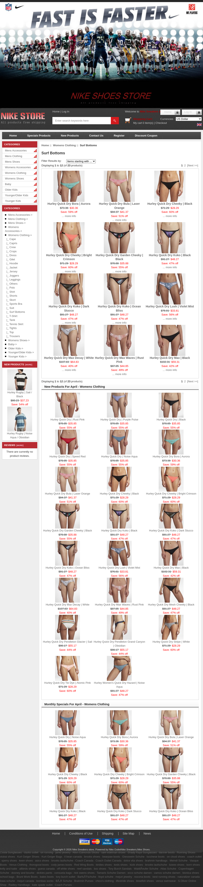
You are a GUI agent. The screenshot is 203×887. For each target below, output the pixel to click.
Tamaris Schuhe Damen (111, 872)
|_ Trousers (12, 336)
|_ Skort (10, 299)
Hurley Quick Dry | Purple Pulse (119, 419)
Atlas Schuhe (168, 868)
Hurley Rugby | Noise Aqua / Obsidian (20, 436)
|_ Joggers (12, 275)
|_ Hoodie (11, 263)
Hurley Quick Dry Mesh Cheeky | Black (171, 604)
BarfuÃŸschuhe (86, 876)
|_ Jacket (11, 267)
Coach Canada (84, 860)
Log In (65, 111)
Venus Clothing (18, 864)
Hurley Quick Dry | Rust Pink (68, 419)
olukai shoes (7, 856)
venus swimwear (166, 880)
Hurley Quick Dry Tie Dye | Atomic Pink (67, 682)
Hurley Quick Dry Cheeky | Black (169, 203)
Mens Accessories (16, 150)
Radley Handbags (19, 884)
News (147, 833)
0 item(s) (148, 122)
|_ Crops (11, 251)
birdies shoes (104, 864)
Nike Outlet (115, 849)
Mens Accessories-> (20, 214)
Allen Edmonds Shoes (85, 852)
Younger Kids (13, 200)
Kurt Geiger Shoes (28, 856)
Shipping (108, 833)
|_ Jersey (11, 271)
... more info (69, 216)
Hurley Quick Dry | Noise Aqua (119, 456)
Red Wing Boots (84, 864)
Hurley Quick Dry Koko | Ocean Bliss (67, 567)
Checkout (161, 122)
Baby (8, 184)
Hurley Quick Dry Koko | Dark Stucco (171, 530)
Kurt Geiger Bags (51, 856)
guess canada (46, 868)
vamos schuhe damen (167, 872)
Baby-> (12, 344)
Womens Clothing (15, 172)
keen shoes (26, 860)
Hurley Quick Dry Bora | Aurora (68, 203)
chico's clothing (104, 880)
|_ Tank (10, 320)
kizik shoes (136, 864)
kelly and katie (8, 868)
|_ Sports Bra (13, 303)
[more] (28, 365)
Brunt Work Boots (27, 876)
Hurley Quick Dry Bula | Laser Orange (67, 493)
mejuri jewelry (124, 876)
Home (56, 111)
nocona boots (142, 876)
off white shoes (66, 868)
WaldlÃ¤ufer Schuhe (146, 868)
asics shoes (42, 860)
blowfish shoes (145, 880)
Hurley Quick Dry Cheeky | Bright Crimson (171, 493)
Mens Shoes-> (17, 222)
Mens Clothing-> (18, 219)
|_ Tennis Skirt (14, 324)
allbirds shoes (27, 868)
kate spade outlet (42, 884)
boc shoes (100, 868)
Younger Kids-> (17, 356)
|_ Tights (11, 328)
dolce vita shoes (133, 860)
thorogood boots (39, 864)
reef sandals (84, 868)
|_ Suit (9, 307)
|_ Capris (11, 243)
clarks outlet (31, 852)
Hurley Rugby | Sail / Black (19, 395)
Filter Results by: (51, 160)
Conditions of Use (81, 833)
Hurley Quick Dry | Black (171, 419)
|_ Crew (10, 247)
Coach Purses (63, 884)
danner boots (167, 852)
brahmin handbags (156, 860)
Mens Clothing (13, 156)
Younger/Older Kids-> (21, 352)
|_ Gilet (10, 259)
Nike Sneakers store (153, 111)
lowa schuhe (7, 880)
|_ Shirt (10, 291)
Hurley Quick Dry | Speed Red (68, 456)
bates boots (47, 876)
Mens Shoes (12, 161)
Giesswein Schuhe (133, 856)
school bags (7, 876)
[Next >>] (192, 165)
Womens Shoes (14, 178)
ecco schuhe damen (140, 872)
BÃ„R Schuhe (64, 880)
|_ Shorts (11, 295)
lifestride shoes (125, 880)
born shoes (193, 864)
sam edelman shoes (113, 852)
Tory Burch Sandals (120, 868)
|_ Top (9, 332)
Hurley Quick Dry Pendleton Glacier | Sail (67, 641)
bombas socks (44, 880)
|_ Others (11, 283)
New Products (70, 135)
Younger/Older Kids (16, 195)
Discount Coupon (146, 135)
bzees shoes (176, 864)
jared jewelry (62, 852)
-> (20, 235)
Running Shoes (186, 852)
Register (119, 135)
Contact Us (96, 135)
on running (46, 852)
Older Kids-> (15, 348)
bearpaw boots (111, 856)
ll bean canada (73, 856)
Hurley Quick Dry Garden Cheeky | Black (67, 530)
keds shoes (121, 864)
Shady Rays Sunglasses (142, 852)
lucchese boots (156, 856)
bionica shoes (190, 872)
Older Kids (11, 189)
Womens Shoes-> (19, 340)
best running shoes (164, 876)
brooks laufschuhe (62, 860)
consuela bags (63, 872)
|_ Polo (10, 287)
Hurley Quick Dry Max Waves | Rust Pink (119, 604)
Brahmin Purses (83, 880)
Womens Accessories (18, 167)
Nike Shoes (143, 849)
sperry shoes (9, 860)
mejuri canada (25, 880)
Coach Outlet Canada (108, 860)
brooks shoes (92, 856)
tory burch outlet (65, 876)
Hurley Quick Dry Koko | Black (170, 255)
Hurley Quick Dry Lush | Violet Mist (170, 306)
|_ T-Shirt (11, 316)
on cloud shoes (176, 856)
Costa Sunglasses (11, 852)
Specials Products (39, 135)
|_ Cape (10, 239)
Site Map (128, 833)
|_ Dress (10, 255)
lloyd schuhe (105, 876)
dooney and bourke (22, 872)
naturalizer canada (189, 876)
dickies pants (44, 872)
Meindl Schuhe (178, 860)
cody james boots (61, 864)
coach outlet (194, 856)
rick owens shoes (84, 872)
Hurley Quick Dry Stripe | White (171, 641)
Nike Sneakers (129, 849)
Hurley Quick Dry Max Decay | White (69, 357)
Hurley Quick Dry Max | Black (170, 357)
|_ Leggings (12, 279)
